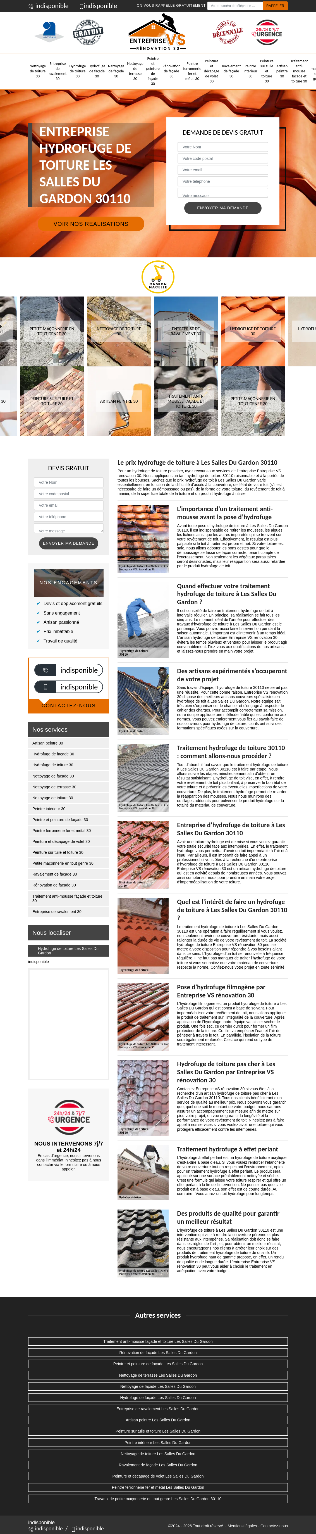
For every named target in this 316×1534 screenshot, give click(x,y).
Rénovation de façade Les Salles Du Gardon (158, 1352)
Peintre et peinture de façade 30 (153, 71)
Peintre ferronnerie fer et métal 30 (192, 71)
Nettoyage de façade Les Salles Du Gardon (158, 1386)
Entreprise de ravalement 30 (57, 71)
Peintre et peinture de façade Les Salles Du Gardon (158, 1364)
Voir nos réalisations (91, 224)
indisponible (48, 6)
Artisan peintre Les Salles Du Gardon (158, 1420)
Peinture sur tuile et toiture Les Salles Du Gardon (158, 1431)
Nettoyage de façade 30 (116, 71)
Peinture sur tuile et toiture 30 (267, 71)
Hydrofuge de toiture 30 (77, 71)
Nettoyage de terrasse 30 (135, 71)
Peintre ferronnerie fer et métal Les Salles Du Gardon (158, 1487)
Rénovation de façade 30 (171, 71)
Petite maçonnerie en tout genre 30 (63, 863)
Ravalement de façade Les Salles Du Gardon (158, 1465)
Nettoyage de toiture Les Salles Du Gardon (158, 1454)
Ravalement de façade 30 (231, 71)
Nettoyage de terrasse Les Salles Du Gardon (158, 1375)
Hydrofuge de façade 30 (97, 71)
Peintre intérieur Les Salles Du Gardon (158, 1442)
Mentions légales (242, 1526)
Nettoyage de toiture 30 (38, 71)
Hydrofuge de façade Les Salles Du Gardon (158, 1397)
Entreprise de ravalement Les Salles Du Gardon (157, 1409)
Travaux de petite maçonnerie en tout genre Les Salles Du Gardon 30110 (158, 1499)
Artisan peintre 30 (282, 71)
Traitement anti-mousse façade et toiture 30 (299, 71)
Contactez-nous (274, 1526)
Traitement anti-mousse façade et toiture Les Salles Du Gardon (158, 1341)
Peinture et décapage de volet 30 (211, 71)
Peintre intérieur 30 (250, 71)
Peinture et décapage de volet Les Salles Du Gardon (158, 1476)
